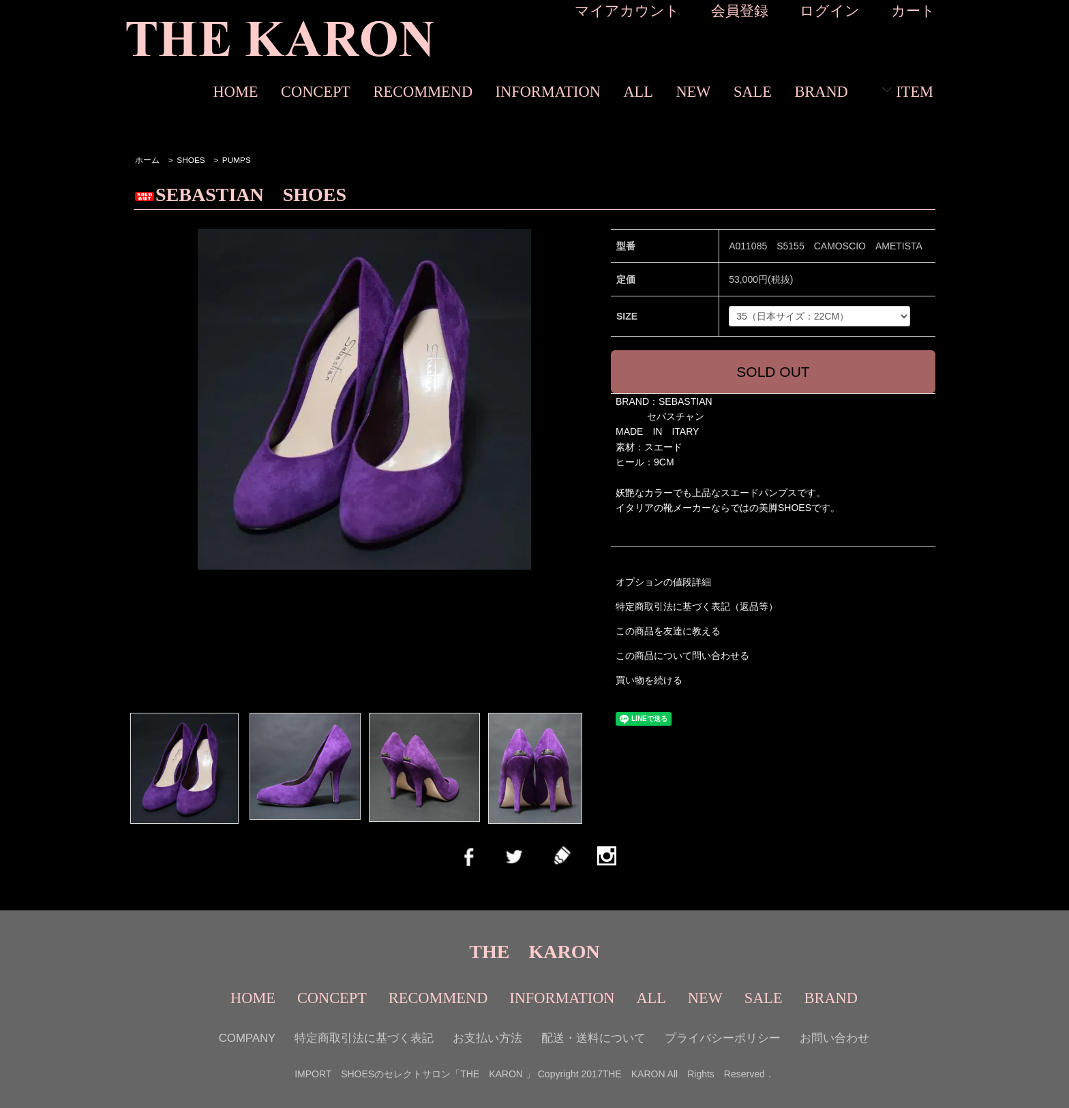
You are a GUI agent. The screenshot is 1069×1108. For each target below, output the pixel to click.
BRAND (820, 91)
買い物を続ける (649, 680)
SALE (753, 91)
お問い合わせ (834, 1038)
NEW (693, 91)
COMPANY (247, 1038)
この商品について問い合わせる (682, 655)
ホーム (147, 160)
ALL (638, 91)
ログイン (830, 10)
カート (913, 10)
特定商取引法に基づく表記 (364, 1038)
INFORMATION (548, 91)
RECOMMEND (423, 91)
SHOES (191, 160)
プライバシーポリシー (723, 1038)
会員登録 (739, 10)
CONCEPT (315, 91)
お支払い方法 (487, 1038)
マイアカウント (627, 10)
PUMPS (236, 160)
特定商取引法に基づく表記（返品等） (697, 606)
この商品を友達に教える (668, 631)
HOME (235, 91)
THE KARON (534, 951)
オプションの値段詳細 (663, 581)
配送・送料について (593, 1038)
